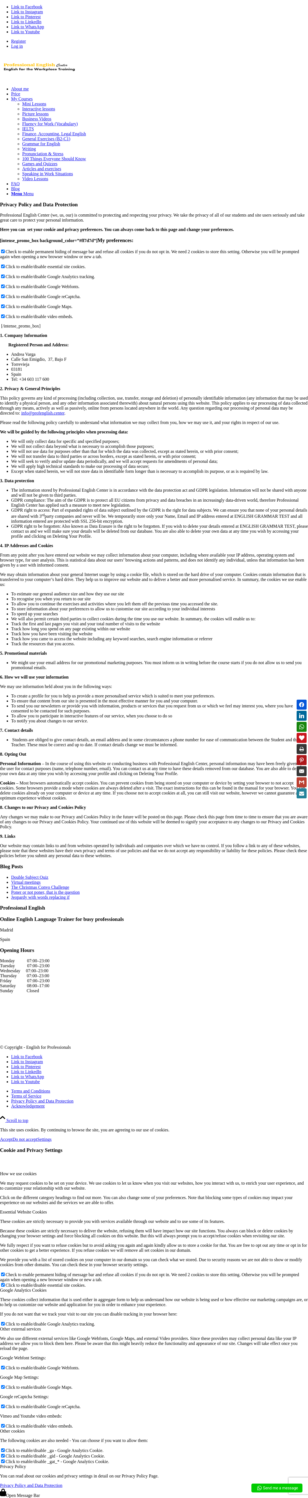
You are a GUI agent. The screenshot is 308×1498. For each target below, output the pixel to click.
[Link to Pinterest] (26, 16)
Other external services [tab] (20, 1329)
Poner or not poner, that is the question (45, 892)
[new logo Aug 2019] (41, 79)
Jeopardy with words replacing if (40, 897)
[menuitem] (159, 41)
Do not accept (24, 1139)
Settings (44, 1139)
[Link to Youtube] (25, 31)
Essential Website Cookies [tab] (23, 1212)
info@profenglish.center (42, 413)
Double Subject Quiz (29, 877)
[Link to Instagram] (27, 11)
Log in (17, 46)
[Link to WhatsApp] (27, 26)
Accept (6, 1139)
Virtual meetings (26, 882)
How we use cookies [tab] (18, 1173)
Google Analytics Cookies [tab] (23, 1290)
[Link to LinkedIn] (26, 21)
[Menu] (22, 193)
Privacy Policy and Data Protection (31, 1485)
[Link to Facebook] (26, 6)
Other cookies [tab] (12, 1431)
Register (18, 41)
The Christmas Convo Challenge (40, 887)
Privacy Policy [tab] (13, 1466)
